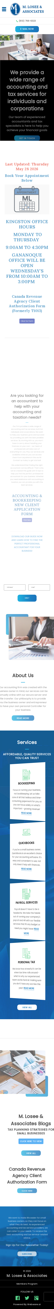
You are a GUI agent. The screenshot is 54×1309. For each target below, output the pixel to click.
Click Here (27, 1187)
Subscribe (27, 1249)
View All (27, 1007)
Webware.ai (34, 1304)
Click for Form (27, 301)
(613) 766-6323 (27, 20)
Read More (14, 718)
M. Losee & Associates (27, 1275)
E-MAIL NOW (27, 28)
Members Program (27, 1283)
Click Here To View (40, 1141)
